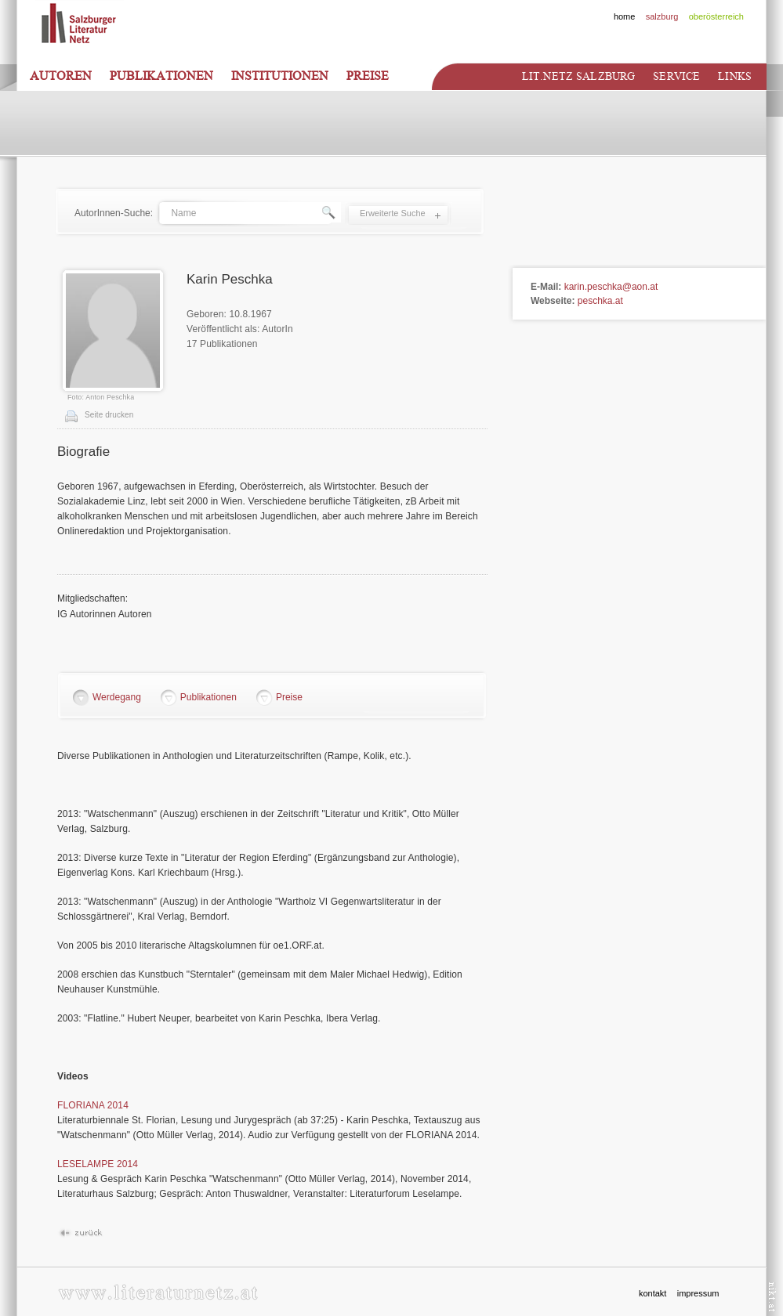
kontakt (652, 1293)
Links (735, 76)
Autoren (61, 76)
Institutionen (279, 76)
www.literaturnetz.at (157, 1292)
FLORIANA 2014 (93, 1105)
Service (676, 76)
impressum (698, 1293)
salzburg (662, 16)
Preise (367, 76)
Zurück (80, 1233)
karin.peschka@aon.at (611, 286)
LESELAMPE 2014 (97, 1164)
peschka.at (600, 300)
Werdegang (116, 697)
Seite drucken (109, 414)
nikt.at (772, 1296)
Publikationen (161, 76)
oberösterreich (716, 16)
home (625, 16)
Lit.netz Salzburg (578, 76)
